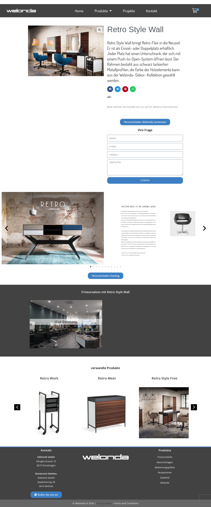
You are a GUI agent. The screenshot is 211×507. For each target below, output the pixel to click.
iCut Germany (66, 321)
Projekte (129, 10)
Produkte (103, 10)
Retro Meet (107, 378)
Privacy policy (104, 503)
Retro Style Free (164, 378)
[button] (194, 10)
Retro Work (49, 378)
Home (79, 10)
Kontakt (151, 10)
